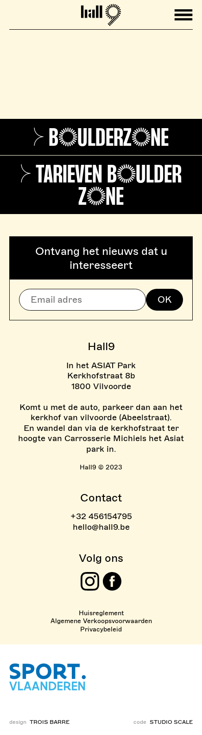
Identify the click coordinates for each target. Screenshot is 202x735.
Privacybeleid (101, 629)
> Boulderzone (101, 137)
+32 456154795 (101, 516)
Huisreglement (101, 613)
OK (164, 300)
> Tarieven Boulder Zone (101, 185)
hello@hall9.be (101, 527)
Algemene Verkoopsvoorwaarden (101, 621)
